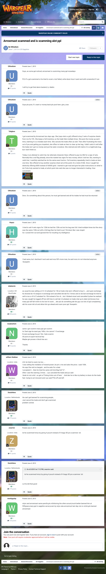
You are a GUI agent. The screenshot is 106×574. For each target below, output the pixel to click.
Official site (51, 23)
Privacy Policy (22, 571)
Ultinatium (15, 49)
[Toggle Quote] (25, 471)
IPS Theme (5, 568)
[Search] (84, 23)
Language (5, 571)
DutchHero (12, 394)
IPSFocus (14, 568)
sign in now (52, 537)
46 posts (12, 384)
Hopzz (12, 224)
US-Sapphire (25, 51)
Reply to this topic (93, 59)
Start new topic (73, 59)
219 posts (12, 420)
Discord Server (35, 23)
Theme (13, 571)
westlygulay (12, 500)
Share (82, 50)
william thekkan (12, 359)
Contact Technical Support (37, 571)
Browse (8, 23)
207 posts (12, 246)
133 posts (12, 522)
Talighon (12, 133)
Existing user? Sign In (78, 10)
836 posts (12, 316)
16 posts (12, 348)
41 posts (12, 455)
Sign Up (91, 10)
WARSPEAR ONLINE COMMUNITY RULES (53, 35)
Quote (30, 95)
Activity (21, 23)
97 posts (12, 90)
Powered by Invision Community (94, 570)
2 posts (12, 155)
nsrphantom (11, 326)
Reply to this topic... (21, 548)
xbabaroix (12, 288)
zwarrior (12, 429)
